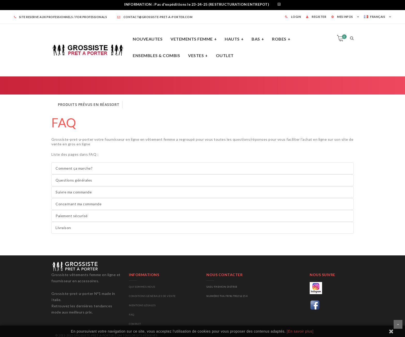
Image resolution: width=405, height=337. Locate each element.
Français (374, 16)
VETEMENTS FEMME (191, 38)
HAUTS (232, 38)
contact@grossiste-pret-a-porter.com (155, 17)
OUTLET (225, 55)
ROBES (279, 38)
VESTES (196, 55)
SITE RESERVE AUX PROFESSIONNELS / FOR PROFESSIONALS (60, 17)
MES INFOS (342, 16)
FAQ (63, 122)
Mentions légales (142, 305)
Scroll (398, 324)
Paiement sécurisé (72, 216)
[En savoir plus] (300, 331)
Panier (343, 36)
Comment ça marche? (74, 168)
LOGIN (293, 16)
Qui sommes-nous (142, 286)
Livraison (63, 227)
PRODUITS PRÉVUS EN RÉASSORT (89, 104)
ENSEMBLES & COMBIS (156, 55)
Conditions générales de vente (152, 295)
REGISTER (316, 16)
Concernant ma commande (79, 204)
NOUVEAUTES (147, 38)
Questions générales (74, 180)
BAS (256, 38)
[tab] (202, 5)
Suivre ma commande (74, 192)
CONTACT (135, 323)
